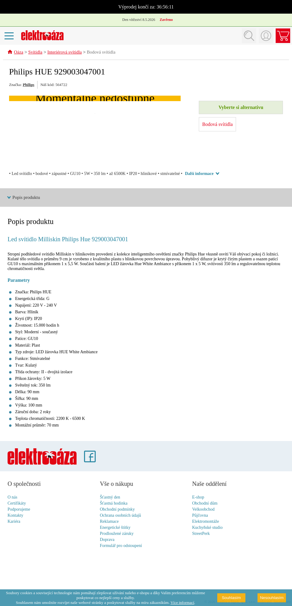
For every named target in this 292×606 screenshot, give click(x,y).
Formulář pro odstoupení (121, 546)
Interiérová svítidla (65, 52)
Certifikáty (17, 503)
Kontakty (15, 515)
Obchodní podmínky (117, 509)
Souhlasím (231, 597)
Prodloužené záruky (117, 534)
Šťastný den (110, 497)
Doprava (107, 540)
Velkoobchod (203, 509)
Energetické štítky (115, 527)
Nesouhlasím (272, 597)
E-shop (198, 497)
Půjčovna (200, 515)
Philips (28, 85)
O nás (12, 497)
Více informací (182, 602)
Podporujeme (19, 509)
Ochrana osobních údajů (120, 515)
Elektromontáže (205, 521)
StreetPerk (201, 534)
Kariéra (14, 521)
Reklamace (109, 521)
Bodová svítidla (101, 52)
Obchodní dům (205, 503)
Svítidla (35, 52)
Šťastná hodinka (113, 503)
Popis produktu (26, 197)
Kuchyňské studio (207, 527)
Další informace (199, 174)
